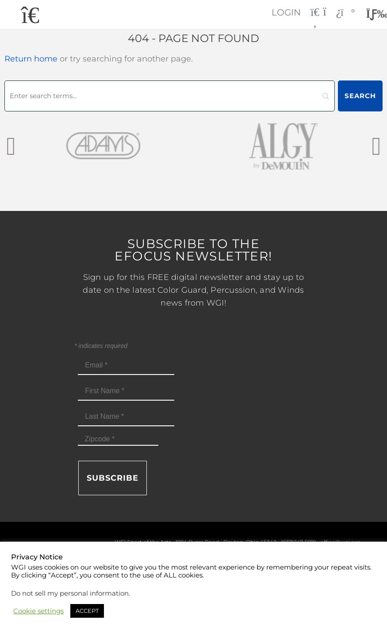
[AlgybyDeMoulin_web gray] (283, 145)
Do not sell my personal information (70, 593)
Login (284, 12)
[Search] (169, 95)
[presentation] (10, 145)
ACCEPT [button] (87, 610)
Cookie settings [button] (38, 611)
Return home (30, 59)
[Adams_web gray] (103, 145)
